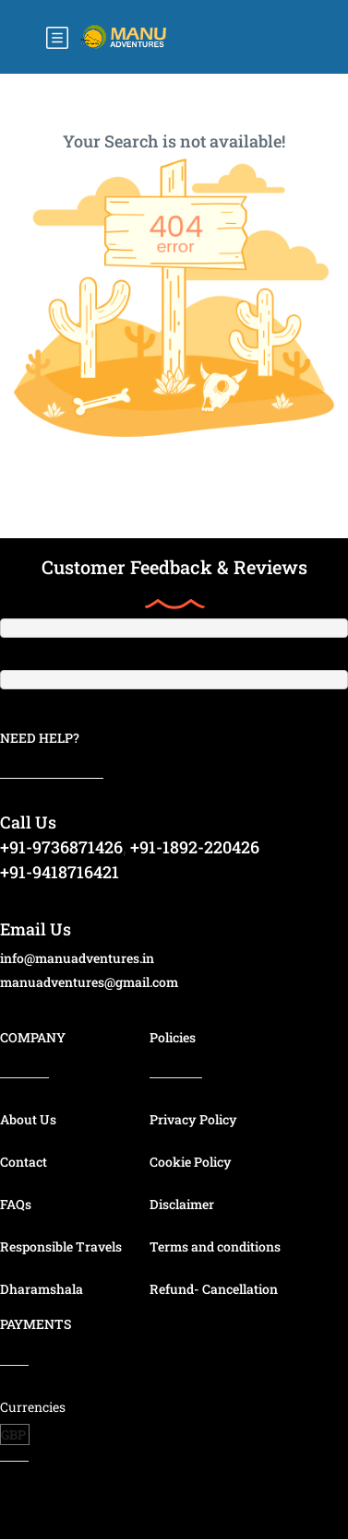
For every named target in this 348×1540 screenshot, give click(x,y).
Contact (23, 1161)
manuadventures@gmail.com (89, 982)
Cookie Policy (191, 1161)
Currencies (33, 1407)
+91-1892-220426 (194, 847)
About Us (28, 1119)
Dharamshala (41, 1289)
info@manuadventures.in (77, 958)
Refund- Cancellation (214, 1289)
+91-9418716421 (59, 872)
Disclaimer (182, 1204)
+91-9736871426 (61, 847)
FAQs (15, 1204)
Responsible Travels (61, 1246)
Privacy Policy (193, 1119)
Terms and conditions (215, 1246)
